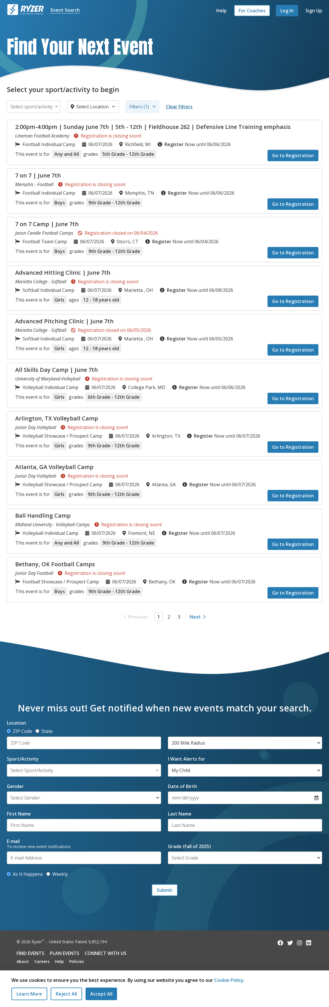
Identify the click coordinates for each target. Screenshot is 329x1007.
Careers (41, 961)
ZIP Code (19, 731)
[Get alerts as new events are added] (9, 874)
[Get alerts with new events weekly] (48, 874)
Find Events (30, 953)
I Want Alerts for (186, 759)
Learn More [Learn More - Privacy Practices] (29, 994)
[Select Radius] (245, 743)
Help (221, 10)
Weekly (57, 874)
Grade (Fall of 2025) (189, 846)
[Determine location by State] (37, 731)
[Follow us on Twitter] (290, 943)
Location (16, 723)
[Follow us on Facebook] (280, 943)
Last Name (179, 814)
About (23, 961)
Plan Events (64, 953)
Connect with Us (105, 953)
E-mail (13, 841)
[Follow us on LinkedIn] (308, 943)
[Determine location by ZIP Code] (9, 731)
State (44, 731)
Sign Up (314, 10)
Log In (287, 10)
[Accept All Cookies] (101, 994)
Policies (76, 961)
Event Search (65, 10)
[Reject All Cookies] (66, 994)
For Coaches (252, 10)
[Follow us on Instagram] (299, 943)
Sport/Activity (23, 759)
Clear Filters (179, 106)
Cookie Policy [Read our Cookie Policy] (228, 980)
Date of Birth (182, 786)
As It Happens (25, 874)
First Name (19, 814)
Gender (15, 786)
